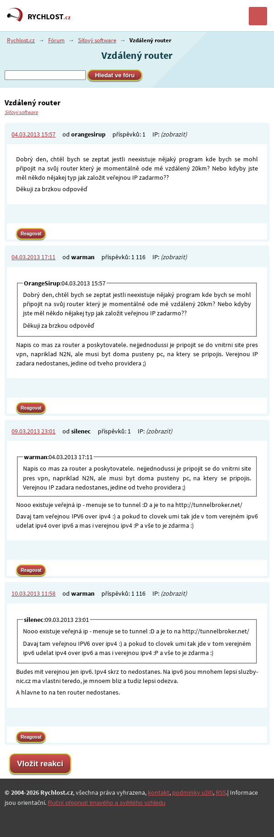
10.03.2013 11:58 (33, 593)
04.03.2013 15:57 (33, 134)
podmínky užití (192, 792)
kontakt (158, 792)
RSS (221, 792)
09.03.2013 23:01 (33, 431)
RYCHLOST (49, 16)
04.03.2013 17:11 (33, 257)
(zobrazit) (174, 134)
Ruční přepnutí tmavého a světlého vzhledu (106, 802)
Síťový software (97, 40)
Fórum (56, 40)
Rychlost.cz (21, 40)
